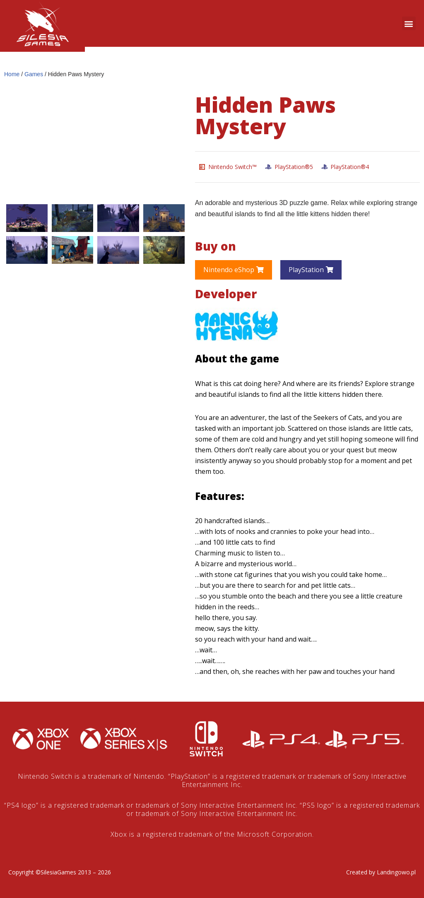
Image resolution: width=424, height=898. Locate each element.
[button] (409, 23)
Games (33, 74)
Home (11, 74)
